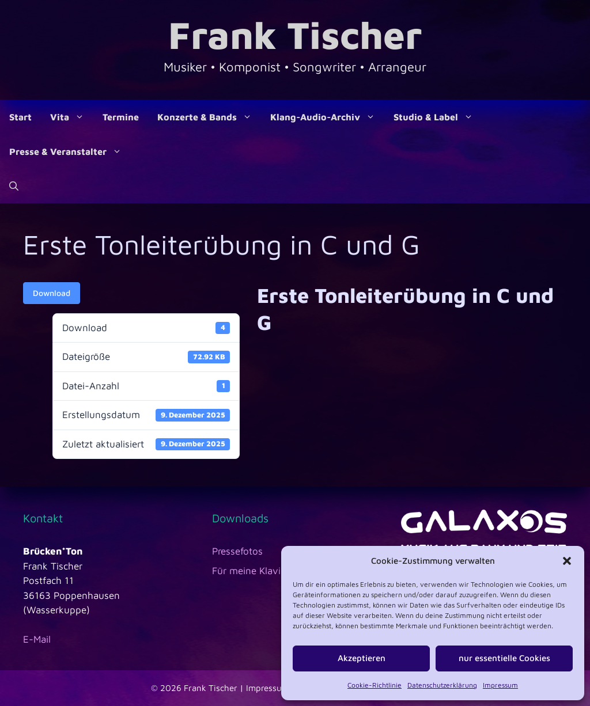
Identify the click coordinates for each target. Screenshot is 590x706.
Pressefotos (237, 551)
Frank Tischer (295, 34)
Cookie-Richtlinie (374, 685)
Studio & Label (438, 117)
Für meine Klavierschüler (266, 570)
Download (51, 293)
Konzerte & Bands (209, 117)
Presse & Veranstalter (70, 151)
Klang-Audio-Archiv (327, 117)
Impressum (500, 685)
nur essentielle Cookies (504, 658)
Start (20, 117)
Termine (121, 117)
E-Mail (37, 639)
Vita (71, 117)
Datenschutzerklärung (442, 685)
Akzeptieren (361, 658)
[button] (567, 561)
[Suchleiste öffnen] (14, 186)
